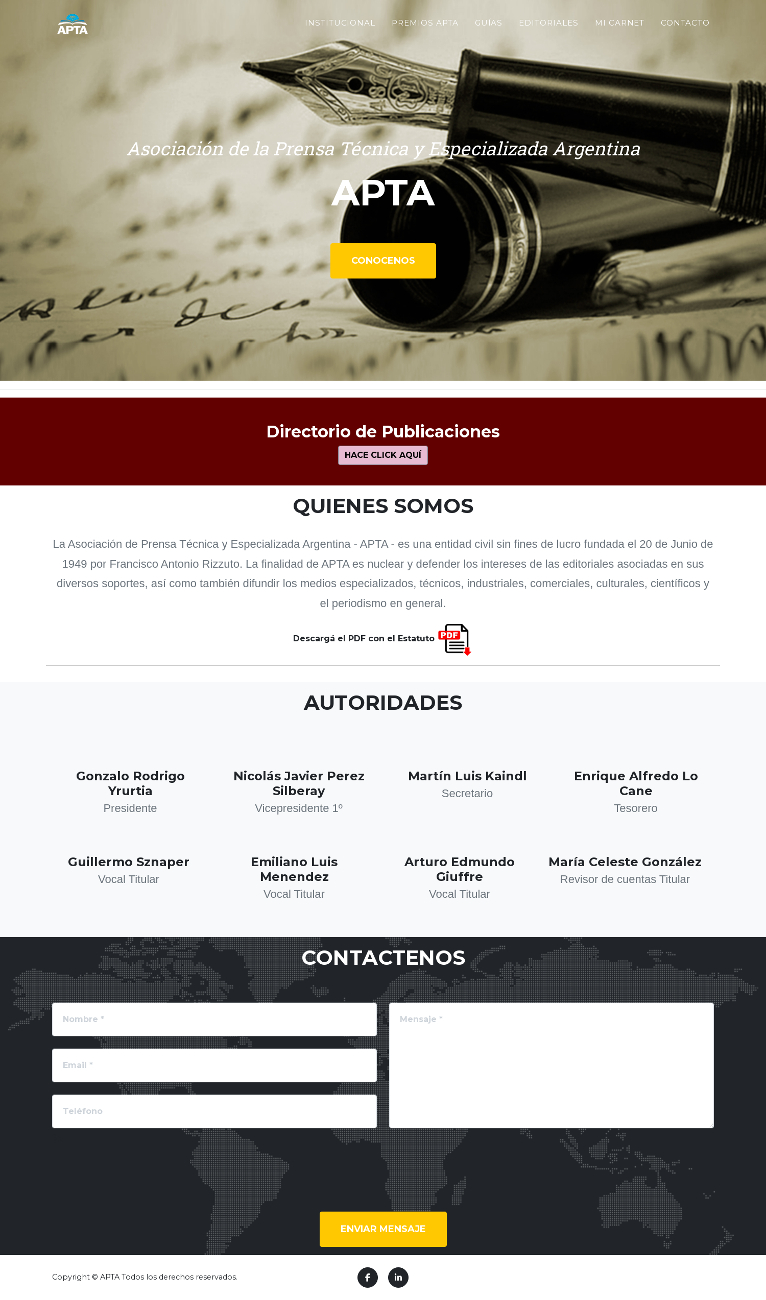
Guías (489, 43)
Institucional (340, 43)
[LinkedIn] (398, 1277)
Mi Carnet (620, 43)
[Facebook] (367, 1277)
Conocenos (383, 260)
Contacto (685, 43)
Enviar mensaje (383, 1229)
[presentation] (129, 1167)
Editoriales (548, 43)
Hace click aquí (383, 455)
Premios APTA (425, 43)
